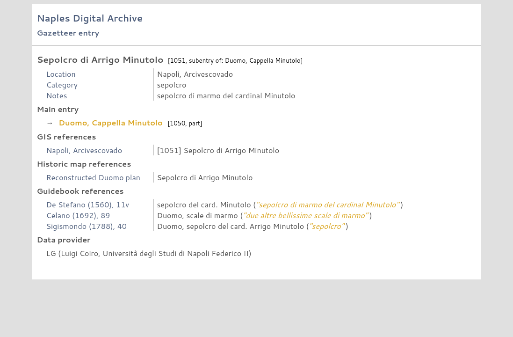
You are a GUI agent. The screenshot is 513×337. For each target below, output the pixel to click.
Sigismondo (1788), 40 (86, 225)
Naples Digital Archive (89, 18)
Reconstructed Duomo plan (93, 177)
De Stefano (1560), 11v (87, 204)
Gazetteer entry (67, 32)
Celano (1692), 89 (78, 215)
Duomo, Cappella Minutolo (111, 122)
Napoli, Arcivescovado (84, 150)
